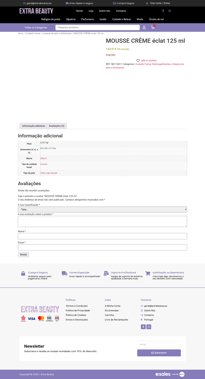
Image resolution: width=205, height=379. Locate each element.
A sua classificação (29, 205)
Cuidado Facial (33, 33)
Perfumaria (87, 19)
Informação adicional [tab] (33, 126)
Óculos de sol (156, 19)
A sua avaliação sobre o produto (35, 214)
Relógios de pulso (50, 19)
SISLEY (43, 158)
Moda (140, 19)
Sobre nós (104, 10)
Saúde (103, 19)
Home (79, 10)
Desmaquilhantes (161, 64)
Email (22, 242)
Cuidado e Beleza (121, 19)
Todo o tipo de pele (48, 173)
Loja (91, 10)
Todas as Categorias (36, 27)
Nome (22, 231)
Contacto (121, 10)
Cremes (43, 164)
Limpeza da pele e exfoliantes (57, 33)
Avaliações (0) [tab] (56, 126)
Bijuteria (70, 19)
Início (20, 33)
